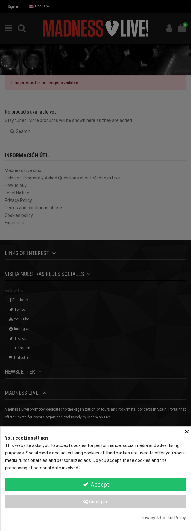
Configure (95, 501)
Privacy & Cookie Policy (163, 517)
